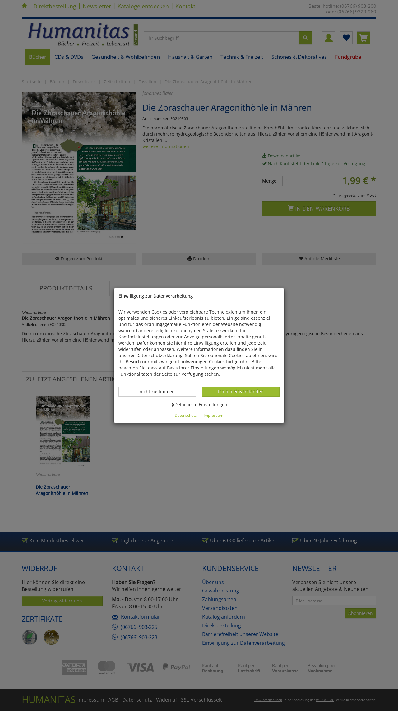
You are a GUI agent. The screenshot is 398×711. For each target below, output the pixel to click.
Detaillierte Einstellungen (199, 404)
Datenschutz (186, 415)
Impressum (213, 415)
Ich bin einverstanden (241, 391)
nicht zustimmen (160, 391)
